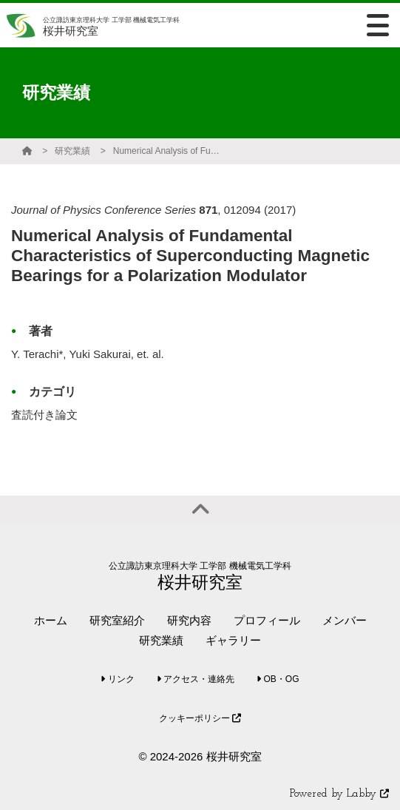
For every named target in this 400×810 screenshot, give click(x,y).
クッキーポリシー (200, 718)
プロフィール (267, 620)
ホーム (50, 620)
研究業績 (72, 151)
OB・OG (278, 679)
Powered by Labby (339, 794)
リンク (117, 679)
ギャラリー (233, 640)
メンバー (344, 620)
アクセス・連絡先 (195, 679)
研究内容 (189, 620)
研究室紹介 (117, 620)
